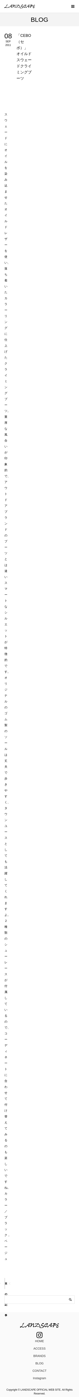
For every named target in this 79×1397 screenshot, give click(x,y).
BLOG (39, 1363)
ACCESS (39, 1348)
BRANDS (39, 1356)
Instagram (39, 1378)
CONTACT (39, 1370)
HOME (39, 1341)
